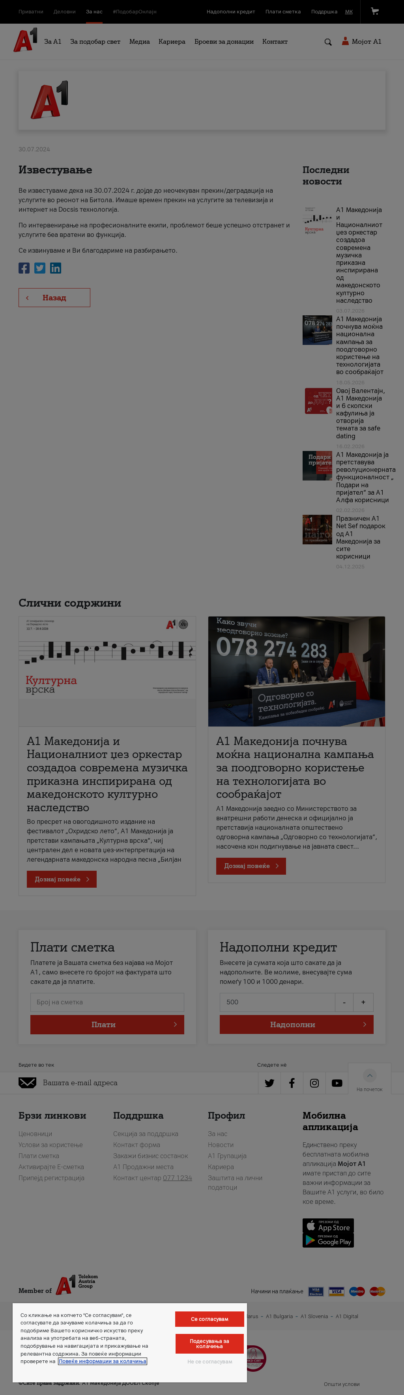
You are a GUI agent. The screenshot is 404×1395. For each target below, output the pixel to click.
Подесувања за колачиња (210, 1343)
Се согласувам (209, 1319)
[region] (130, 1342)
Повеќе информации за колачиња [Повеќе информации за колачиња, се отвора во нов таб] (102, 1361)
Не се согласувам (209, 1362)
